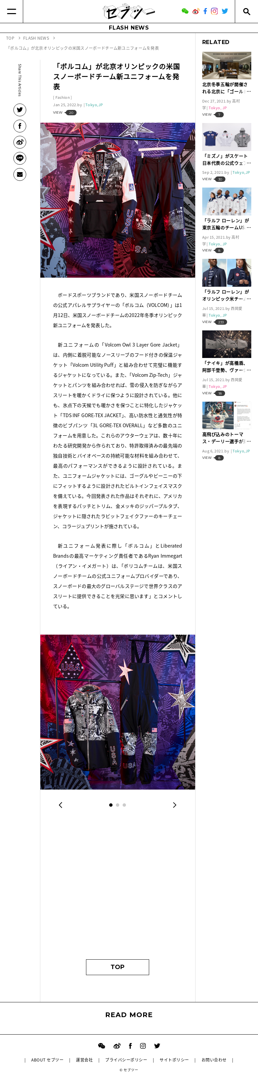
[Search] (246, 11)
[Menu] (11, 11)
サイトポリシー (174, 1060)
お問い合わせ (214, 1060)
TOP (118, 967)
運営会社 (84, 1060)
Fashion (62, 97)
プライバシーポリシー (126, 1060)
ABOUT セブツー (47, 1060)
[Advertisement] (117, 889)
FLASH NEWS (129, 28)
